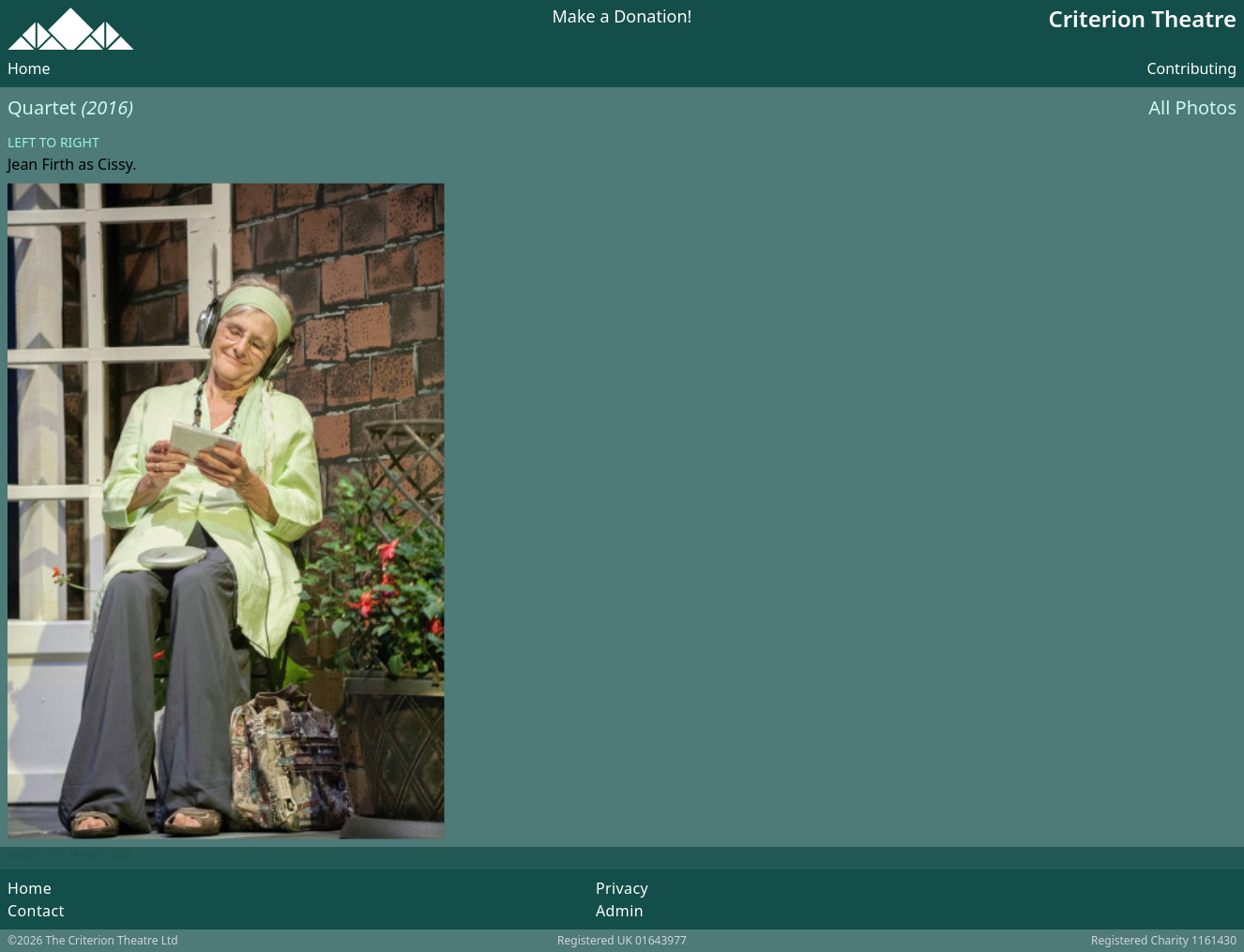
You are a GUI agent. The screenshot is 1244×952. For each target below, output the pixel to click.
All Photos (1192, 107)
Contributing (1191, 68)
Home (29, 68)
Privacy (622, 888)
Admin (620, 910)
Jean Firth (41, 164)
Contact (36, 910)
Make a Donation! (622, 17)
